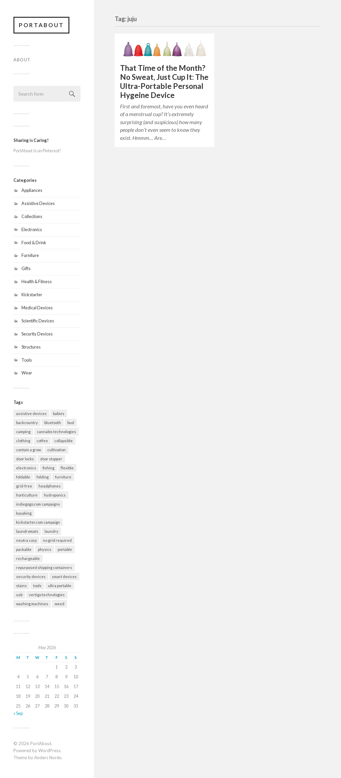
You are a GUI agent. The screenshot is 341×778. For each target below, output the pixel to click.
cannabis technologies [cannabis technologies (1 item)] (56, 431)
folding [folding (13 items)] (43, 477)
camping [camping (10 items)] (23, 431)
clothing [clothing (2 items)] (23, 440)
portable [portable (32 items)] (65, 549)
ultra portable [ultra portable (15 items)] (59, 585)
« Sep (18, 713)
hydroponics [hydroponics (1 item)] (55, 495)
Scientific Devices (37, 320)
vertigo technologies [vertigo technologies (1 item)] (47, 594)
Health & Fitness (36, 281)
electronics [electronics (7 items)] (26, 468)
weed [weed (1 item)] (59, 604)
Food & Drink (33, 242)
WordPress (49, 750)
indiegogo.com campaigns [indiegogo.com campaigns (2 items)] (38, 504)
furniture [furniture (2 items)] (63, 477)
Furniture (30, 255)
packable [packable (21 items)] (24, 549)
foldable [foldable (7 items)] (23, 477)
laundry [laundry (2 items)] (51, 531)
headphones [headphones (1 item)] (50, 486)
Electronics (31, 229)
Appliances (31, 190)
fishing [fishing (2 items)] (48, 468)
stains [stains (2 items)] (21, 585)
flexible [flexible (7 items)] (67, 468)
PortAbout (41, 25)
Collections (31, 216)
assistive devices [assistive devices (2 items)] (31, 413)
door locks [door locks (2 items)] (25, 459)
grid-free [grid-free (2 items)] (24, 486)
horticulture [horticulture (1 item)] (27, 495)
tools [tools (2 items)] (37, 585)
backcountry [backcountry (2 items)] (27, 422)
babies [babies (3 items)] (58, 413)
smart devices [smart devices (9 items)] (64, 576)
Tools (26, 360)
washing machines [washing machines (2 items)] (32, 604)
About (22, 59)
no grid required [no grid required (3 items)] (57, 540)
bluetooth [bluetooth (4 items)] (52, 422)
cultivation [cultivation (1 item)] (56, 450)
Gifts (26, 268)
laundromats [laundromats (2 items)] (27, 531)
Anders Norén (47, 757)
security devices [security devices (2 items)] (31, 576)
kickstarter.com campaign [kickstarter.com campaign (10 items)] (38, 522)
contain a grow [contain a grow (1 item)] (28, 450)
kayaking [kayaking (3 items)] (24, 513)
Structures (31, 347)
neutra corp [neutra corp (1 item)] (26, 540)
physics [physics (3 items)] (44, 549)
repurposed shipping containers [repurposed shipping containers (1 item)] (44, 567)
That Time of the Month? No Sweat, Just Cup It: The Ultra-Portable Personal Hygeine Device (164, 81)
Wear (26, 372)
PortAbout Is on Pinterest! (37, 150)
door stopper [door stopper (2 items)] (51, 459)
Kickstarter (31, 294)
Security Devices (37, 333)
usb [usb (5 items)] (19, 594)
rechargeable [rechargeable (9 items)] (28, 558)
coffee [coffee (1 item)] (42, 440)
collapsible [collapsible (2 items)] (63, 440)
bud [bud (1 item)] (70, 422)
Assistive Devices (38, 203)
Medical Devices (37, 307)
